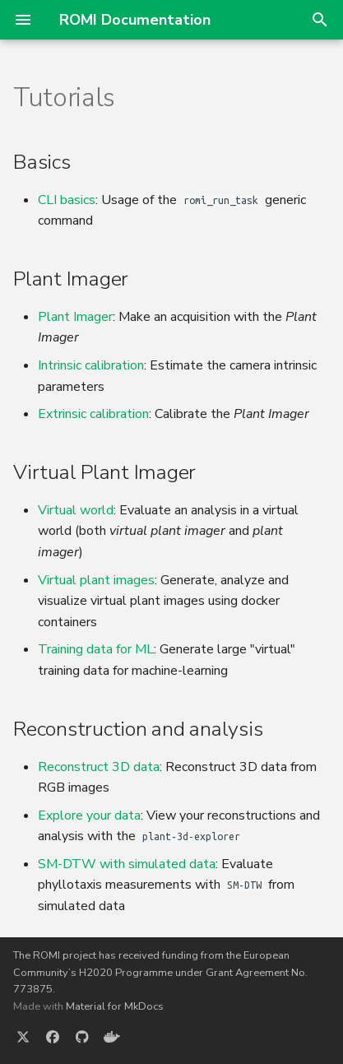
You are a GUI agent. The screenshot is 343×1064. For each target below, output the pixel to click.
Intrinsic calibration (91, 365)
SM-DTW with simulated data (127, 864)
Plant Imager (75, 317)
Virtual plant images (96, 580)
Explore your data (89, 815)
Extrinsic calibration (93, 414)
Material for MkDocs (115, 1006)
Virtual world (76, 510)
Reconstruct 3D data (99, 767)
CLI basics (66, 200)
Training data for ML (96, 649)
